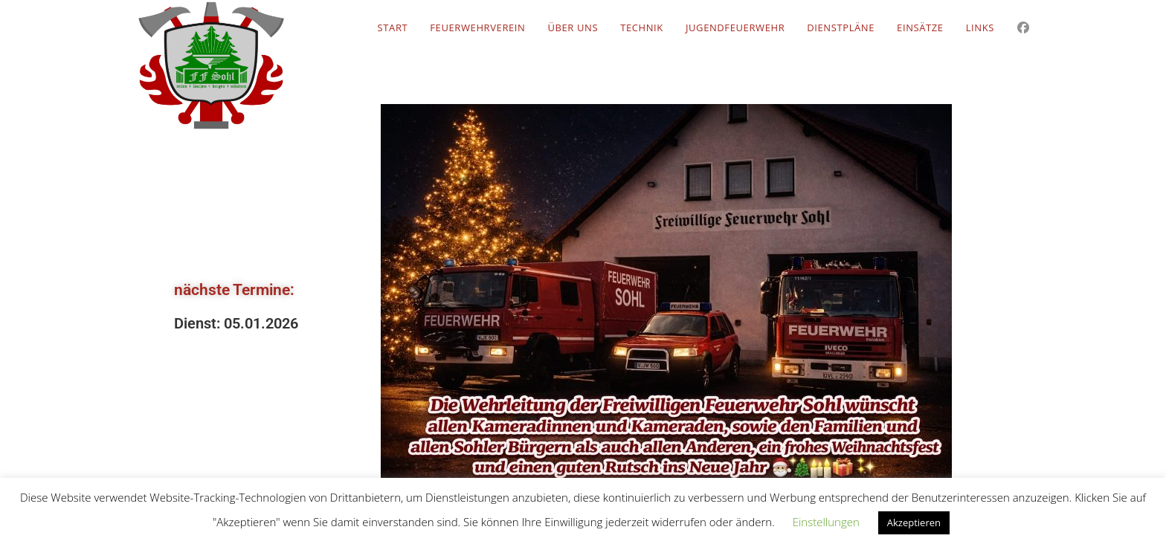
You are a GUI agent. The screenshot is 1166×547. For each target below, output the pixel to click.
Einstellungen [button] (826, 521)
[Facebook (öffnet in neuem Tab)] (1023, 27)
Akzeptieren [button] (914, 522)
